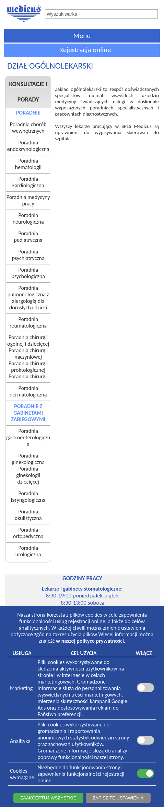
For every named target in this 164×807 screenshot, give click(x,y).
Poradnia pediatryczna (28, 236)
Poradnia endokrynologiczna (28, 145)
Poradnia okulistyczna (28, 514)
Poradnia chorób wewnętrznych (28, 127)
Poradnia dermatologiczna (28, 391)
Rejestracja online (85, 49)
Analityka (20, 741)
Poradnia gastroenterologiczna (28, 437)
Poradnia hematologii (28, 163)
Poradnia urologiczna (28, 551)
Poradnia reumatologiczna (28, 322)
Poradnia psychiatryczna (28, 254)
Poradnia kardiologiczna (28, 182)
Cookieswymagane (22, 774)
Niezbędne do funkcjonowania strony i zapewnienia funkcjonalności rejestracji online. (80, 774)
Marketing (21, 688)
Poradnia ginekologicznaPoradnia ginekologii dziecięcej (28, 468)
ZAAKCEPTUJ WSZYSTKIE (48, 797)
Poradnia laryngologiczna (28, 496)
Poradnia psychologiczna (28, 273)
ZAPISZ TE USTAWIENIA (118, 797)
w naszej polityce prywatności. (90, 641)
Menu (82, 35)
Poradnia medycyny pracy (28, 200)
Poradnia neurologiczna (28, 218)
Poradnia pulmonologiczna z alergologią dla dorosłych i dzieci (28, 298)
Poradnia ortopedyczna (28, 532)
